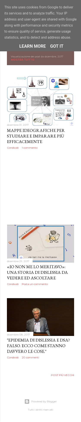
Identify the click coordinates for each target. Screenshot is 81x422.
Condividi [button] (13, 147)
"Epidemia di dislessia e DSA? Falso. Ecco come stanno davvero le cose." (38, 345)
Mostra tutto (22, 59)
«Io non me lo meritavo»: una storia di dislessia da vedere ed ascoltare (37, 272)
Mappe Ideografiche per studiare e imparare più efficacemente (36, 136)
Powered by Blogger (40, 401)
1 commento (29, 147)
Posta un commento (35, 284)
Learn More (32, 46)
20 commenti (30, 357)
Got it (57, 46)
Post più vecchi (62, 375)
